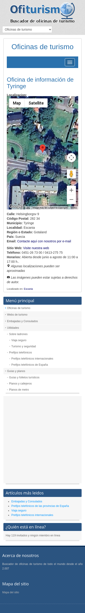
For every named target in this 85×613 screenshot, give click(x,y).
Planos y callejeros (20, 383)
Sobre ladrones (18, 334)
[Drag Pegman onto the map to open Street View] (71, 173)
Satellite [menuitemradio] (36, 103)
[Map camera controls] (71, 157)
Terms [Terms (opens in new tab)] (73, 208)
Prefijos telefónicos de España (29, 364)
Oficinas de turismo (18, 308)
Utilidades (13, 327)
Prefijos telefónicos (20, 352)
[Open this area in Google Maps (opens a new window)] (15, 206)
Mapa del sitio (10, 592)
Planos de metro (19, 389)
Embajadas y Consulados (22, 321)
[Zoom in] (71, 190)
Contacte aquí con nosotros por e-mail (44, 241)
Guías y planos (16, 371)
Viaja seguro (19, 340)
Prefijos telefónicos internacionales (32, 358)
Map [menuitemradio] (17, 103)
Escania (28, 288)
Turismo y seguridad (23, 346)
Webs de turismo (17, 314)
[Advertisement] (42, 440)
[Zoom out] (71, 199)
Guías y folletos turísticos (24, 377)
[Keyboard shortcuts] (28, 208)
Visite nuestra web (36, 248)
